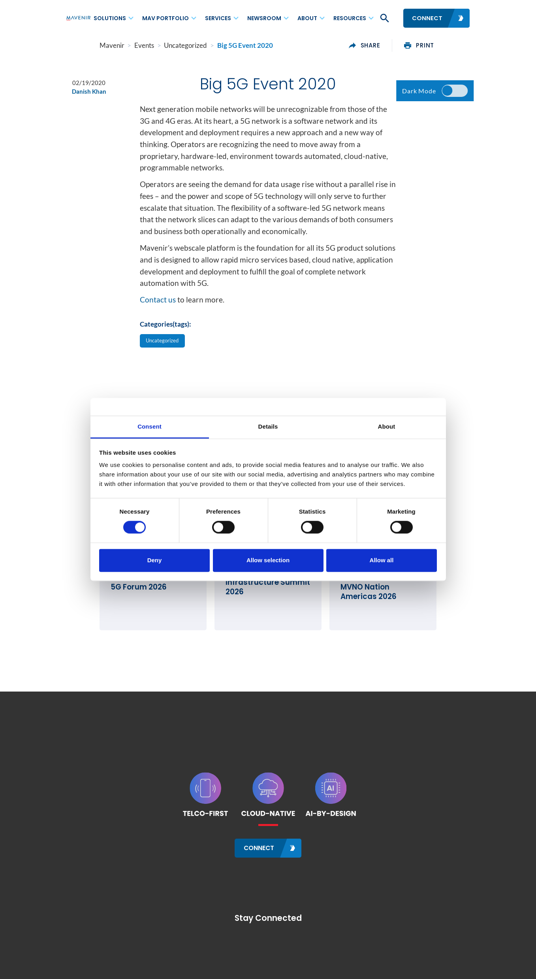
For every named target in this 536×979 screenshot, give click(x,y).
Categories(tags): (165, 330)
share (398, 45)
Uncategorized (166, 347)
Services (218, 18)
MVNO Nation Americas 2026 (405, 611)
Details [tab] (268, 426)
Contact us (158, 305)
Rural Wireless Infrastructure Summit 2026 (266, 601)
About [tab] (386, 426)
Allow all (382, 560)
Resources (349, 18)
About (307, 18)
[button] (384, 18)
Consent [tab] (149, 426)
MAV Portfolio (165, 18)
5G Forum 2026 (105, 611)
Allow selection (268, 560)
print (453, 45)
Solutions (110, 18)
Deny (154, 560)
